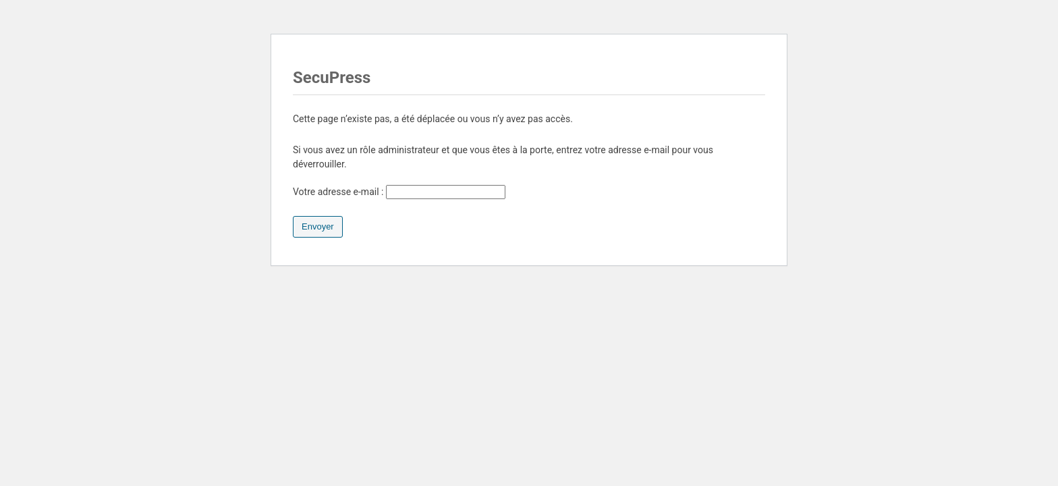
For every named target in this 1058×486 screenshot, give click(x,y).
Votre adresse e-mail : (399, 191)
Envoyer (318, 226)
